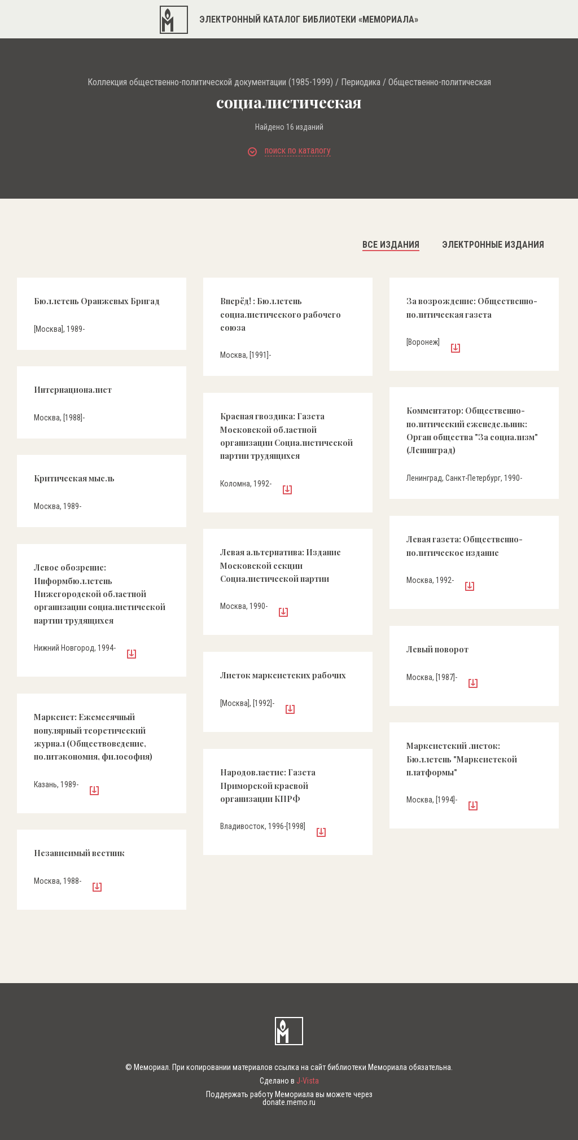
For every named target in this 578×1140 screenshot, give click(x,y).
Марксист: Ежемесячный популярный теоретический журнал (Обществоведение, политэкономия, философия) (93, 737)
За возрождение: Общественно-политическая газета (471, 307)
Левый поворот (437, 649)
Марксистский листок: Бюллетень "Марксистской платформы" (461, 759)
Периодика (360, 82)
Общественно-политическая (439, 82)
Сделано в (289, 1081)
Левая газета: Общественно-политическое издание (464, 546)
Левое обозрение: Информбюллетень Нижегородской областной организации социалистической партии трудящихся (99, 594)
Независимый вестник (79, 853)
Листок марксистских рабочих (283, 675)
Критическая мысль (74, 478)
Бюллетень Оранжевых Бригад (97, 301)
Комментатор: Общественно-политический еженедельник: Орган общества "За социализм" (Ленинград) (472, 430)
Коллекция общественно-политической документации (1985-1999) (210, 82)
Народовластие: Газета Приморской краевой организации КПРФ (268, 785)
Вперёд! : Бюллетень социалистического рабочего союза (280, 314)
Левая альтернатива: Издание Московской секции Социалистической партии (280, 565)
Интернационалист (73, 389)
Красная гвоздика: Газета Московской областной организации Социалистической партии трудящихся (286, 436)
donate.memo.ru (289, 1102)
